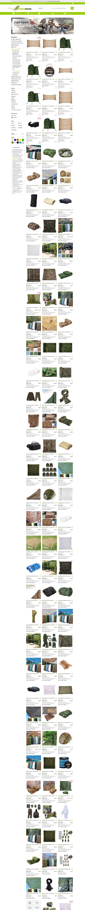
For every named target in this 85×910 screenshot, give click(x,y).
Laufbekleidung (44, 13)
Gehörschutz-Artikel (16, 56)
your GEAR (62, 53)
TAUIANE (61, 504)
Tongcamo (46, 235)
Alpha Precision (14, 94)
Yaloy (45, 259)
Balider (61, 723)
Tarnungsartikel (32, 16)
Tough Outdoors (47, 650)
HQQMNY (62, 235)
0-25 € (12, 123)
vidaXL (29, 53)
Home (12, 16)
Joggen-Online (15, 159)
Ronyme (61, 675)
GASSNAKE (46, 723)
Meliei (61, 601)
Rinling (29, 259)
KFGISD (17, 187)
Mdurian (29, 186)
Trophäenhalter (15, 73)
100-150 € (20, 125)
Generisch (14, 188)
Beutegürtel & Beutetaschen (15, 53)
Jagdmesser (13, 47)
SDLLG (61, 259)
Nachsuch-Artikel (16, 60)
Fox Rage (45, 80)
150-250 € (13, 127)
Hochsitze (14, 58)
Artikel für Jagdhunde (16, 39)
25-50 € (19, 123)
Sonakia (45, 211)
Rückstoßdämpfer (16, 62)
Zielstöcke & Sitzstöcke (16, 84)
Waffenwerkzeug (15, 80)
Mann (15, 115)
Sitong (29, 504)
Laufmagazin (17, 13)
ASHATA (13, 106)
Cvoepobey (30, 406)
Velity (45, 357)
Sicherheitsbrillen (16, 63)
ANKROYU (13, 100)
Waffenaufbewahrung (16, 76)
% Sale (13, 134)
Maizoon (61, 821)
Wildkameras (14, 82)
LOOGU (29, 235)
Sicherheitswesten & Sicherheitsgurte (16, 66)
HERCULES (62, 772)
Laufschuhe (57, 13)
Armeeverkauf (14, 104)
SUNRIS (45, 504)
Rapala (29, 134)
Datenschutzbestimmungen (53, 1)
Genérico (61, 162)
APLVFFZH (13, 102)
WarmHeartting (31, 211)
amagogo (13, 96)
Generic (61, 284)
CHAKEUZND (46, 382)
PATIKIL (45, 894)
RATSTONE (62, 797)
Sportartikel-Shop (15, 158)
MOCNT (45, 162)
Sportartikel (32, 13)
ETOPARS (45, 479)
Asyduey (13, 108)
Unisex (15, 117)
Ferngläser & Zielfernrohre (17, 43)
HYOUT (61, 382)
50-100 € (13, 125)
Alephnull (13, 92)
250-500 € (20, 127)
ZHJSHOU (45, 430)
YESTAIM (29, 430)
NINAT (29, 308)
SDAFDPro (46, 186)
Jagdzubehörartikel (24, 16)
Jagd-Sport (17, 16)
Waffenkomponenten (16, 78)
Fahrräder (69, 13)
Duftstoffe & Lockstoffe (16, 41)
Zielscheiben (15, 75)
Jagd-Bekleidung (14, 45)
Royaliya (61, 699)
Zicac (29, 821)
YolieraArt (30, 455)
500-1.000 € (13, 130)
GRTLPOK (61, 748)
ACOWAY (13, 90)
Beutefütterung (15, 50)
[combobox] (44, 8)
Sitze (13, 69)
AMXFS (12, 98)
